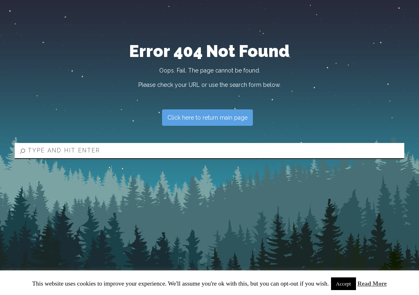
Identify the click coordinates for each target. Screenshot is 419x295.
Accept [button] (343, 284)
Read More (372, 283)
